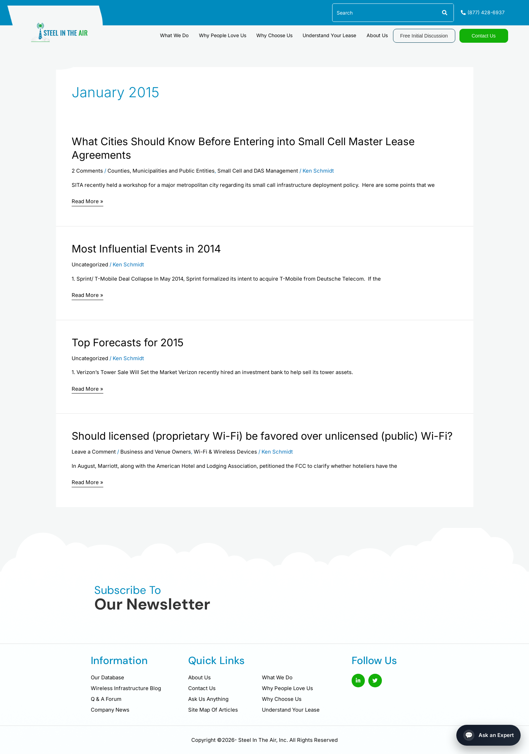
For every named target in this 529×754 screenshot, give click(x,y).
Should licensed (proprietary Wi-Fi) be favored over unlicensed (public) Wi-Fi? (262, 436)
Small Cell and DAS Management (257, 170)
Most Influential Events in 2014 (146, 248)
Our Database (107, 677)
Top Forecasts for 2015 (128, 342)
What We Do (180, 35)
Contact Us (202, 688)
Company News (110, 709)
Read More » (87, 201)
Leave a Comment (94, 451)
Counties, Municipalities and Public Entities (161, 170)
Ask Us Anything (208, 699)
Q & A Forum (106, 699)
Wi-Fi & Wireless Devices (225, 451)
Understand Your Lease (331, 35)
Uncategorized (90, 264)
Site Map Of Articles (213, 709)
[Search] (444, 13)
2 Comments (87, 170)
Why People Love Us (226, 35)
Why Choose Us (277, 35)
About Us (377, 35)
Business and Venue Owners (155, 451)
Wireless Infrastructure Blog (126, 688)
